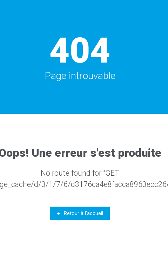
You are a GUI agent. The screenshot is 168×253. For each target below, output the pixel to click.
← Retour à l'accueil (79, 213)
